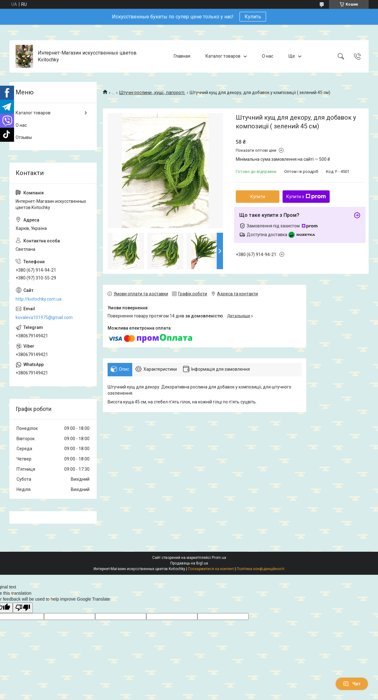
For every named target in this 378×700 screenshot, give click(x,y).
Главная (182, 56)
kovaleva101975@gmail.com (44, 317)
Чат (352, 684)
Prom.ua (219, 557)
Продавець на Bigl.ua (189, 563)
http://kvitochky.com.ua (38, 299)
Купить (253, 17)
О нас (267, 56)
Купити (257, 196)
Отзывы (24, 137)
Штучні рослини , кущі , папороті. (152, 92)
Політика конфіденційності (260, 569)
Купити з (306, 196)
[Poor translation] (23, 607)
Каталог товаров (223, 56)
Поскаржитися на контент (211, 569)
